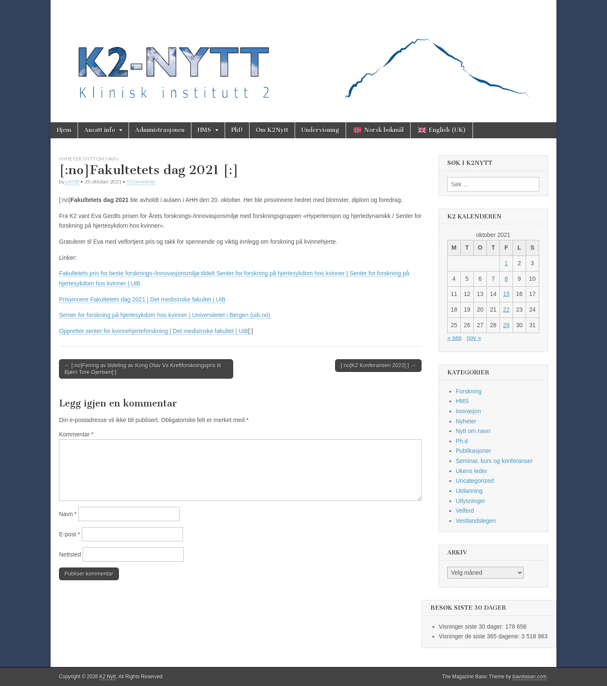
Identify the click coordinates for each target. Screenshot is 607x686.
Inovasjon (468, 411)
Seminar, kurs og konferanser (494, 460)
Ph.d (462, 441)
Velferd (465, 510)
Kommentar (76, 434)
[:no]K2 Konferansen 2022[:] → (378, 365)
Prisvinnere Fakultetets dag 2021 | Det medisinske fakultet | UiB (142, 299)
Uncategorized (475, 480)
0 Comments (140, 181)
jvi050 (72, 181)
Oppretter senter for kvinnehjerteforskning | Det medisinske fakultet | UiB (153, 331)
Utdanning (469, 490)
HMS (204, 130)
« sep (454, 337)
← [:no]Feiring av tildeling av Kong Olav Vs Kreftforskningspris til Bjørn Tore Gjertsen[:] (142, 368)
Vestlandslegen (476, 520)
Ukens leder (471, 471)
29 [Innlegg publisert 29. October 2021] (506, 325)
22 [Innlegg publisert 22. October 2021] (506, 309)
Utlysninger (470, 501)
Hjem (64, 130)
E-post (69, 534)
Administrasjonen (160, 130)
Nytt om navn (100, 158)
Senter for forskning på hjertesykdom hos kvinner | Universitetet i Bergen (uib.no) (164, 315)
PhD (237, 130)
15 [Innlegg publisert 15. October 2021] (506, 294)
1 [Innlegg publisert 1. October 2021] (506, 263)
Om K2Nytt (272, 130)
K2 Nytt (107, 677)
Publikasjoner (473, 450)
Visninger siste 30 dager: (472, 626)
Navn (68, 514)
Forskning (468, 391)
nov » (474, 337)
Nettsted (70, 554)
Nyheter (70, 158)
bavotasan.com (530, 677)
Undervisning (320, 130)
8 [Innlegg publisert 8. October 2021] (506, 278)
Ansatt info (99, 130)
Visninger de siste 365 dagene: (480, 636)
